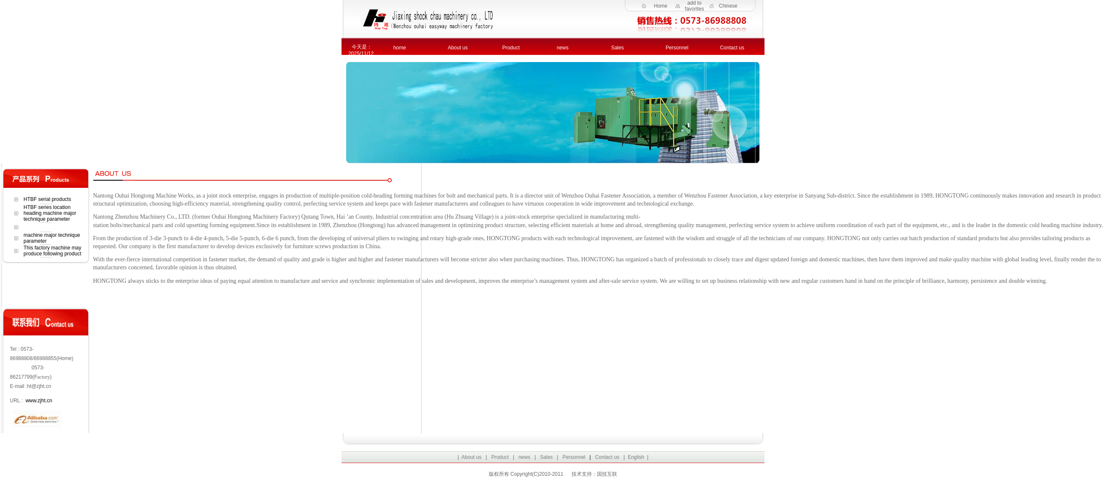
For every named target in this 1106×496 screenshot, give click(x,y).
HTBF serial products (47, 199)
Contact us (732, 48)
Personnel (677, 48)
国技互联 (607, 474)
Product (511, 48)
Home (660, 6)
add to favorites (694, 6)
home (399, 48)
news (563, 48)
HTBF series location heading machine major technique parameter (50, 213)
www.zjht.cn (38, 401)
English (636, 457)
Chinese (728, 6)
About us (458, 48)
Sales (617, 48)
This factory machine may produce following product (52, 251)
